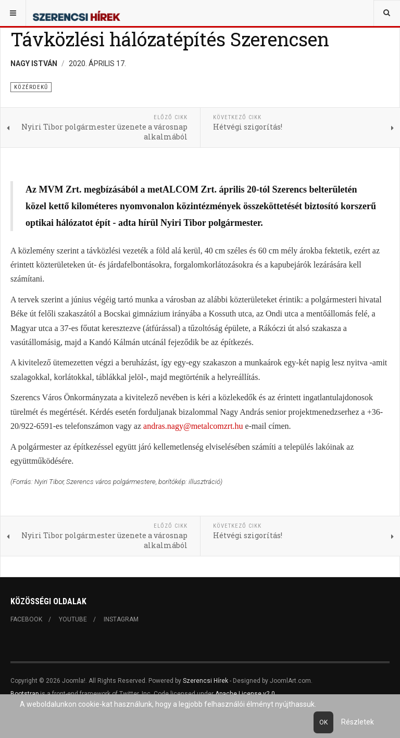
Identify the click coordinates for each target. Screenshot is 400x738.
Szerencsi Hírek (205, 680)
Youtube (73, 619)
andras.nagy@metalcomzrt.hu (193, 426)
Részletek (357, 722)
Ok (323, 722)
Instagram (121, 619)
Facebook (26, 619)
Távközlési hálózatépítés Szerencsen (169, 39)
